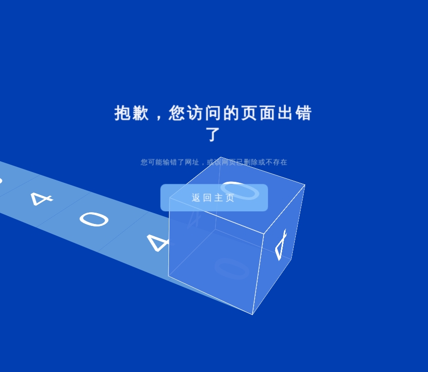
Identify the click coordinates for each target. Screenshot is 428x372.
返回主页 (214, 197)
